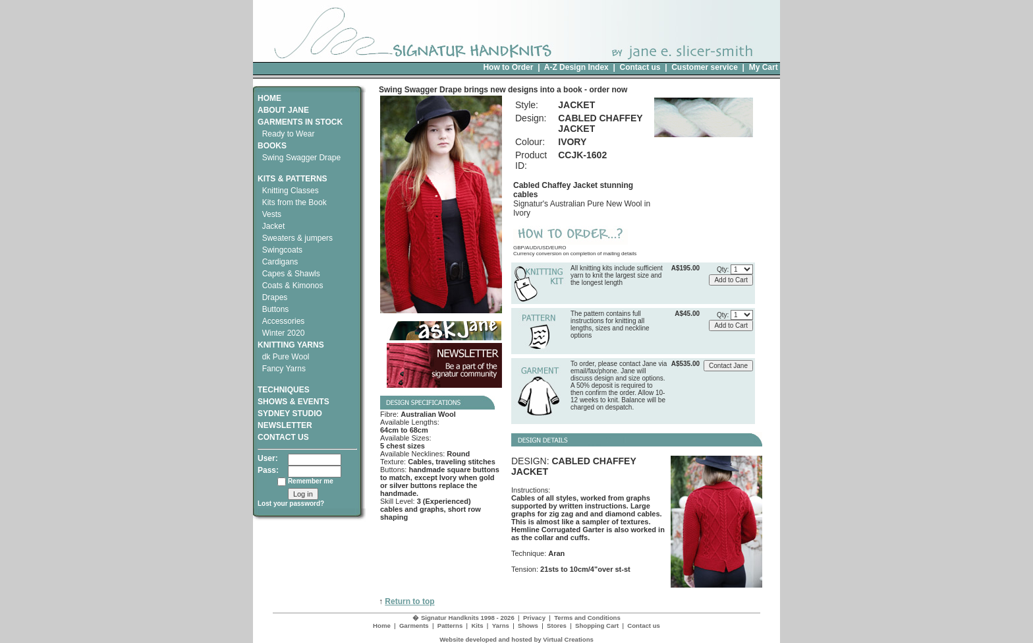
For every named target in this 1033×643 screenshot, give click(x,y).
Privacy (534, 617)
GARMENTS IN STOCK (300, 122)
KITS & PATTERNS (292, 178)
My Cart (763, 67)
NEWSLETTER (285, 425)
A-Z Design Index (576, 67)
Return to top (409, 601)
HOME (269, 98)
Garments (414, 625)
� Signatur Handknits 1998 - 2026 (463, 617)
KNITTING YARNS (291, 345)
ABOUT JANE (283, 110)
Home (382, 625)
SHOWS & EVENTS (293, 401)
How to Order (508, 67)
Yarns (500, 625)
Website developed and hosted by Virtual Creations (516, 639)
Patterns (449, 625)
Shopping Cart (597, 625)
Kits (477, 625)
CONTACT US (283, 437)
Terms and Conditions (587, 617)
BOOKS (272, 145)
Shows (528, 625)
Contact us (639, 67)
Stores (557, 625)
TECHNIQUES (284, 385)
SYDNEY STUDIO (290, 413)
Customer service (704, 67)
